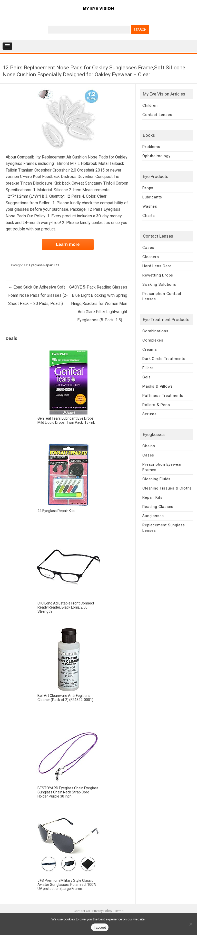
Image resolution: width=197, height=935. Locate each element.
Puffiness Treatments (162, 395)
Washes (149, 206)
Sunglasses (153, 516)
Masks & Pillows (157, 386)
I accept (100, 927)
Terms (118, 911)
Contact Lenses (157, 114)
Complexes (152, 340)
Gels (146, 377)
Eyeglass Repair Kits (44, 265)
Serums (149, 414)
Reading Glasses (157, 506)
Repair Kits (152, 497)
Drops (147, 188)
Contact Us (82, 911)
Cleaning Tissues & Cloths (167, 488)
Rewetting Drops (157, 275)
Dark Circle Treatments (163, 358)
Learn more (68, 244)
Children (149, 105)
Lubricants (152, 197)
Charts (148, 215)
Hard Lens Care (156, 266)
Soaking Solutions (159, 284)
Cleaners (150, 256)
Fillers (148, 368)
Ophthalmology (156, 156)
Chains (148, 446)
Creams (149, 349)
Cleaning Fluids (156, 479)
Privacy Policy (102, 911)
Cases (148, 247)
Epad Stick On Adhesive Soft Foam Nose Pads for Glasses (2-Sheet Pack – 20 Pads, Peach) (38, 295)
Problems (151, 146)
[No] (190, 924)
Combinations (155, 331)
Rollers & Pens (156, 404)
